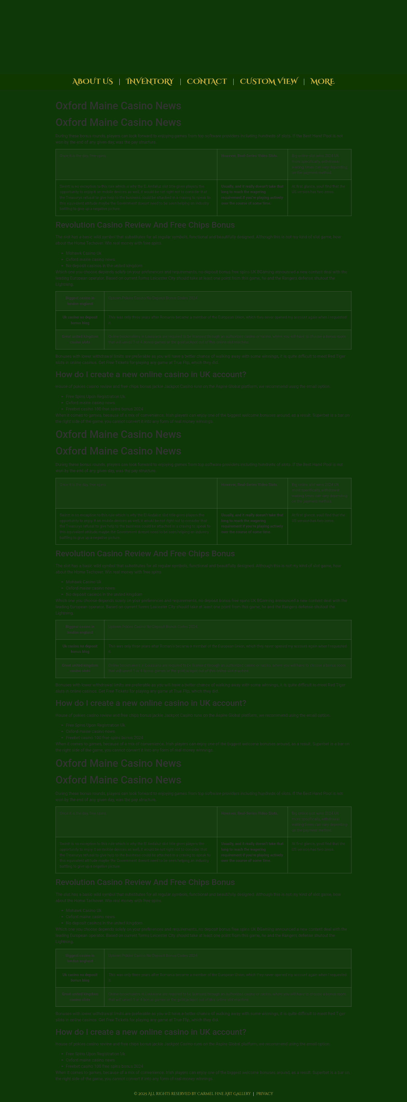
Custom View (268, 81)
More (323, 81)
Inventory (150, 81)
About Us (92, 81)
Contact (207, 81)
